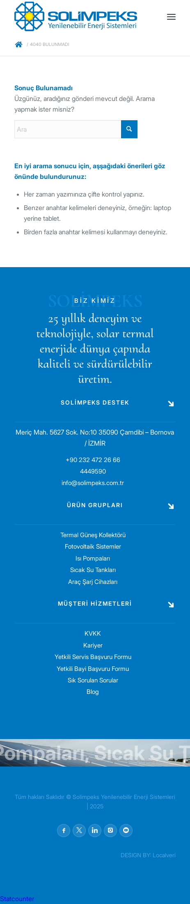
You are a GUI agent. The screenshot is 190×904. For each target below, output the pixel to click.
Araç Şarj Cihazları (92, 582)
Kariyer (93, 645)
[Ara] (75, 129)
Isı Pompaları (93, 558)
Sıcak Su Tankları (93, 570)
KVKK (93, 633)
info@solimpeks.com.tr (93, 483)
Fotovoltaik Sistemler (93, 546)
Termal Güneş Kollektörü (93, 535)
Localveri (164, 854)
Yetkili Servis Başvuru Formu (93, 657)
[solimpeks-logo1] (79, 16)
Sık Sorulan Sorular (93, 680)
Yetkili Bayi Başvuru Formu (93, 669)
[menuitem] (171, 16)
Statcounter (17, 899)
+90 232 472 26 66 (93, 460)
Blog (93, 692)
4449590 (93, 471)
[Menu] (171, 16)
